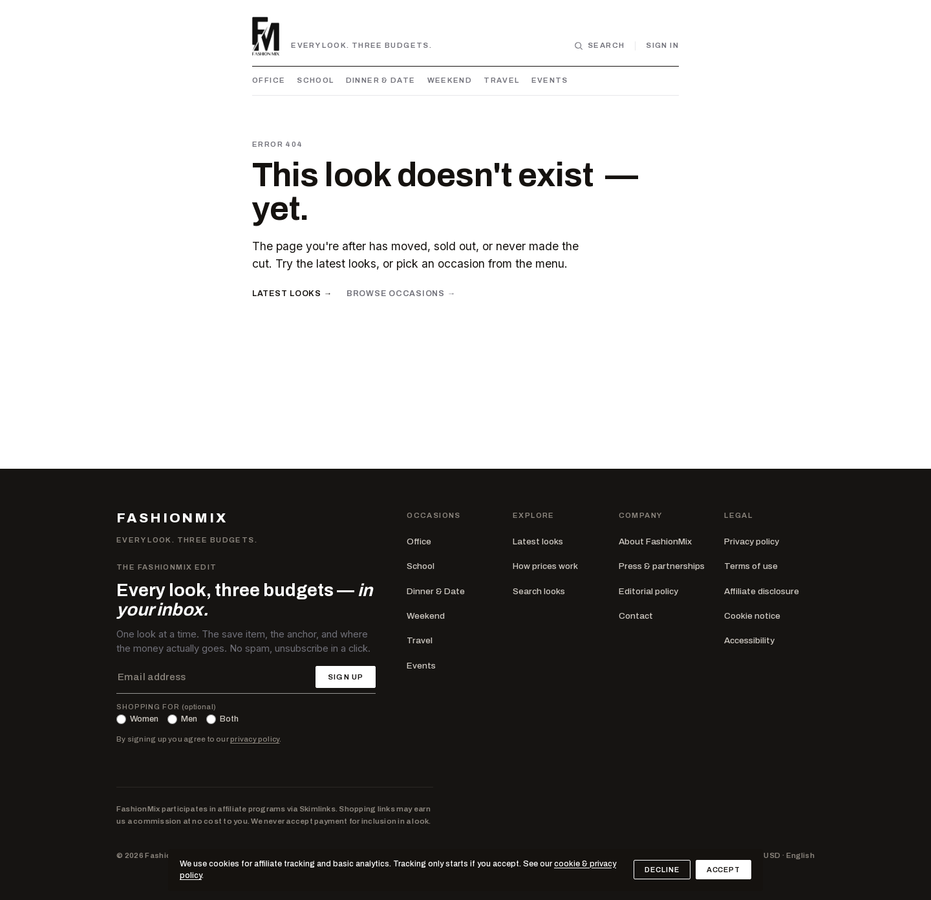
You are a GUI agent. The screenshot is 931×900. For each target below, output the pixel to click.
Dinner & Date (381, 80)
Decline (662, 869)
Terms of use (751, 566)
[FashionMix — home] (265, 36)
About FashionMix (655, 541)
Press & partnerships (662, 566)
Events (549, 80)
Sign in (662, 45)
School (315, 80)
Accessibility (749, 640)
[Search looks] (599, 46)
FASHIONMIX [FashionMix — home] (172, 518)
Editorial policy (648, 591)
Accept (723, 869)
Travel (501, 80)
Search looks (539, 591)
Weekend (450, 80)
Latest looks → (292, 293)
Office (268, 80)
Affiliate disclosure (761, 591)
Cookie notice (752, 616)
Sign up (345, 677)
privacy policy (254, 739)
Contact (636, 616)
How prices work (545, 566)
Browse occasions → (401, 293)
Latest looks (538, 541)
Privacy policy (751, 541)
